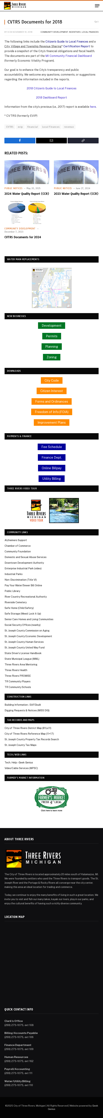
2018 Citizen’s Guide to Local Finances (51, 88)
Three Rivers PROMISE (18, 675)
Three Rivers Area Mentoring (21, 664)
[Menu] (97, 6)
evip (20, 126)
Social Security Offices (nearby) (22, 625)
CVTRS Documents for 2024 (22, 237)
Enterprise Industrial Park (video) (23, 568)
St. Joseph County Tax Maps (20, 745)
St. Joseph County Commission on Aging (27, 630)
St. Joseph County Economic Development (28, 636)
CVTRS (9, 126)
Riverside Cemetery (16, 602)
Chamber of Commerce (18, 545)
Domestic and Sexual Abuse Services (25, 557)
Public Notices (13, 188)
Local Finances (90, 32)
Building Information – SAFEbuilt (23, 704)
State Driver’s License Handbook (23, 653)
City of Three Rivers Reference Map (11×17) (29, 733)
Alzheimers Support (16, 540)
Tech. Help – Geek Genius (19, 762)
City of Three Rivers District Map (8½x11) (28, 728)
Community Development (54, 32)
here (93, 106)
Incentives (75, 32)
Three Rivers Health (16, 670)
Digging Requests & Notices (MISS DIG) (27, 710)
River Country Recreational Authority (26, 596)
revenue (69, 126)
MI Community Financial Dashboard (68, 56)
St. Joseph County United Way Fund (25, 647)
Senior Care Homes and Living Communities (29, 619)
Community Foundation (18, 551)
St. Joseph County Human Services (24, 641)
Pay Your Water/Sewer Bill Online (23, 585)
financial (32, 126)
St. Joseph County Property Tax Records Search (32, 739)
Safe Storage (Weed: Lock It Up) (23, 613)
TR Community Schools (18, 687)
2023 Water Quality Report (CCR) (76, 193)
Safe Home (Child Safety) (19, 608)
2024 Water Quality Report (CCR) (26, 193)
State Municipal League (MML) (22, 658)
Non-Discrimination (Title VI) (21, 579)
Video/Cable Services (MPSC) (21, 768)
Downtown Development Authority (24, 562)
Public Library (12, 591)
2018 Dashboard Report (51, 97)
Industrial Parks (14, 574)
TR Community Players (17, 681)
